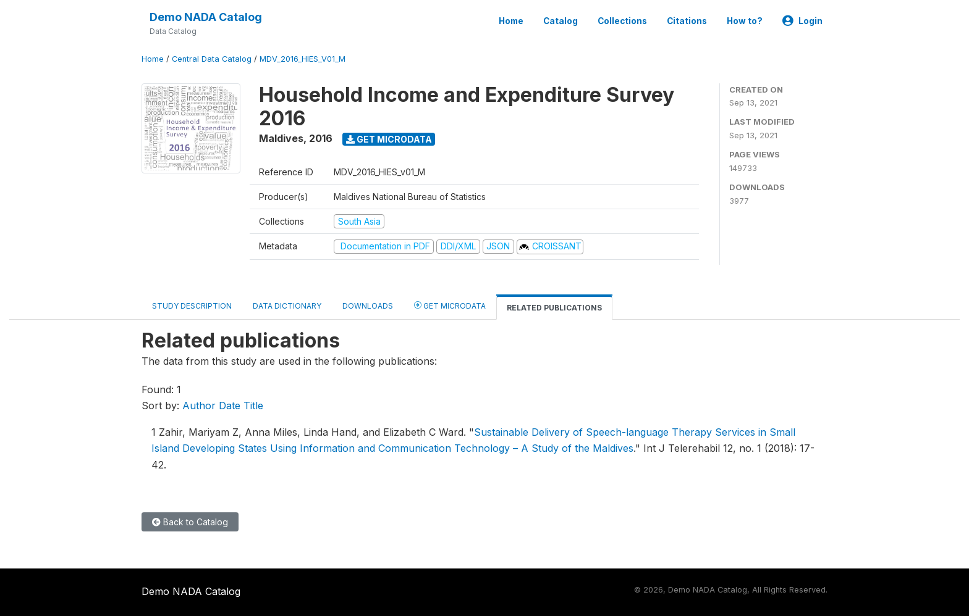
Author (199, 405)
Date (229, 405)
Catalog (560, 21)
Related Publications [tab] (554, 307)
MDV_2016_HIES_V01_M (302, 59)
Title (253, 405)
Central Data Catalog (212, 59)
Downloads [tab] (367, 305)
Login (802, 21)
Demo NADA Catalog (206, 16)
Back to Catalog (190, 522)
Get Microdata (389, 139)
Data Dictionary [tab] (287, 305)
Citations (687, 21)
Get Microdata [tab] (450, 305)
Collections (622, 21)
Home (511, 21)
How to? (745, 21)
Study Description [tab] (192, 305)
